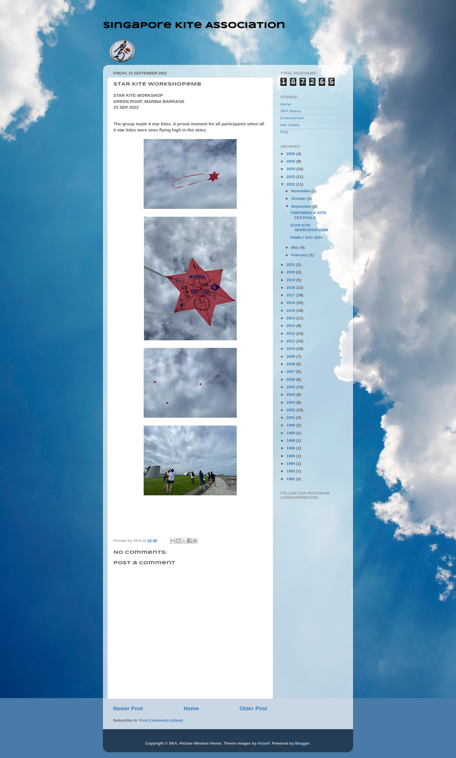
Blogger (302, 743)
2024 (291, 169)
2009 (291, 356)
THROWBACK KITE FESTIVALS (308, 215)
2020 (291, 272)
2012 (291, 333)
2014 (291, 318)
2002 (291, 410)
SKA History (290, 111)
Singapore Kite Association (194, 25)
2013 (291, 325)
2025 (291, 161)
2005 (291, 387)
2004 (291, 394)
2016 (291, 302)
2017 (291, 295)
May (295, 247)
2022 (291, 184)
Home (191, 708)
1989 (291, 433)
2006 (291, 379)
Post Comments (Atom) (161, 720)
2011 (291, 341)
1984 (291, 463)
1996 (291, 425)
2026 (291, 154)
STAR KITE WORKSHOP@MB (309, 227)
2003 (291, 402)
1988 (291, 440)
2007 (291, 371)
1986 (291, 448)
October (299, 198)
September (302, 206)
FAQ (284, 132)
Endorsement (292, 118)
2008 (291, 364)
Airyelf (263, 743)
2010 (291, 348)
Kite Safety (289, 125)
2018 (291, 287)
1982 (291, 479)
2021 (291, 264)
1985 (291, 456)
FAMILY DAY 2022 (306, 237)
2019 (291, 280)
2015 (291, 310)
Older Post (253, 708)
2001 (291, 417)
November (301, 191)
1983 (291, 471)
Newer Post (128, 708)
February (300, 255)
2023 (291, 177)
